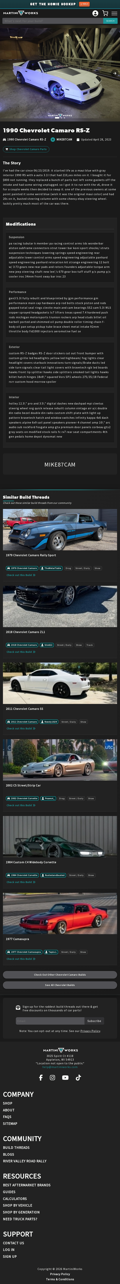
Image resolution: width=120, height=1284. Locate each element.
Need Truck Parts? (20, 1219)
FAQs (7, 1117)
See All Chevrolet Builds (60, 985)
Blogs (8, 1154)
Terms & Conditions (60, 1279)
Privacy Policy (90, 1031)
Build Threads (16, 1147)
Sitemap (10, 1123)
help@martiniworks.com (60, 1067)
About (9, 1110)
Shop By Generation (21, 1212)
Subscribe (94, 1021)
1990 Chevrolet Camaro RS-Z (26, 139)
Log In (9, 1249)
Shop (7, 1103)
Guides (9, 1192)
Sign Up (10, 1256)
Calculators (15, 1198)
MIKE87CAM (64, 139)
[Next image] (115, 73)
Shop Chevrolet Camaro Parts (26, 149)
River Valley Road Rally (24, 1161)
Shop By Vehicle (17, 1205)
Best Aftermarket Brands (27, 1185)
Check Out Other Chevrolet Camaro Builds (60, 974)
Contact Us (13, 1243)
